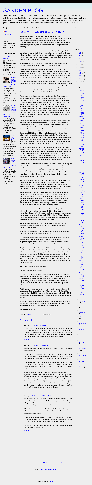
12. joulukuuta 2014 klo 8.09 (41, 345)
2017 (79, 73)
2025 (79, 53)
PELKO (81, 243)
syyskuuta (82, 312)
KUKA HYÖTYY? (82, 238)
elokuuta (82, 317)
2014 (79, 81)
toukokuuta (82, 336)
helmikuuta (82, 355)
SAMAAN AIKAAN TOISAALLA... (81, 291)
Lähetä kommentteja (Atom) (48, 469)
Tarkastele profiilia (9, 34)
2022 (79, 59)
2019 (79, 67)
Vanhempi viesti (66, 463)
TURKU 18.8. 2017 (13, 137)
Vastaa (26, 339)
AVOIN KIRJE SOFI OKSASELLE (82, 178)
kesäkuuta (82, 329)
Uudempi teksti (26, 463)
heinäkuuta (82, 323)
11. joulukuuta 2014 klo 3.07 (41, 325)
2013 (79, 367)
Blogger (51, 481)
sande (7, 32)
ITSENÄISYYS (81, 280)
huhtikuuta (82, 342)
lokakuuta (82, 306)
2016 (79, 76)
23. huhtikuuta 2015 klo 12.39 (41, 396)
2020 (79, 64)
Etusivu (45, 463)
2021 (79, 61)
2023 (79, 56)
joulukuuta (82, 86)
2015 (79, 79)
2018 (79, 70)
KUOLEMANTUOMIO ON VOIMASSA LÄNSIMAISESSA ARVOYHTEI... (82, 211)
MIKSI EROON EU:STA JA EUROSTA (81, 122)
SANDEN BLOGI (24, 10)
